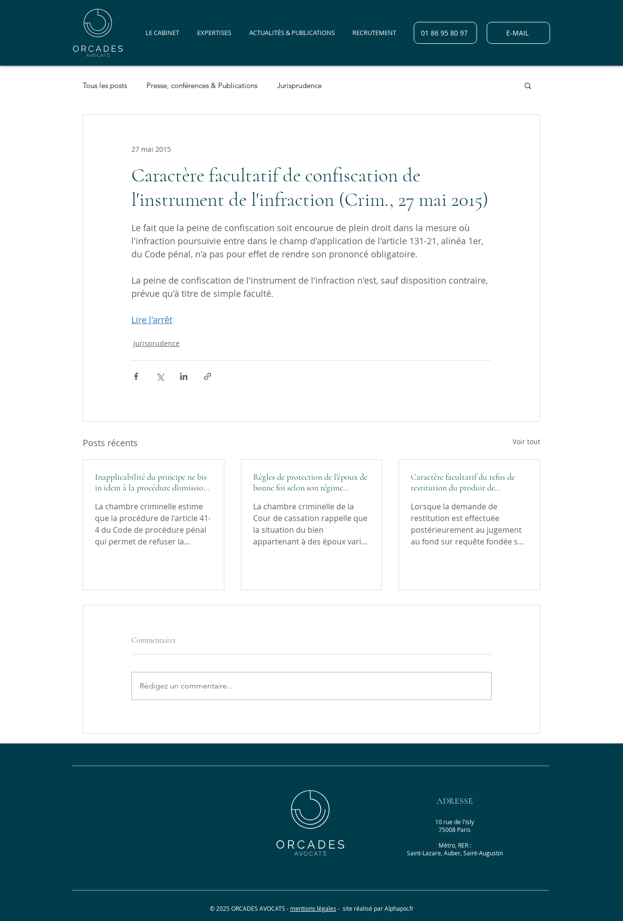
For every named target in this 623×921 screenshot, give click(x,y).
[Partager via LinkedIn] (183, 376)
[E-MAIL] (518, 33)
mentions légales (313, 908)
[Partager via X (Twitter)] (160, 376)
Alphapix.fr (399, 908)
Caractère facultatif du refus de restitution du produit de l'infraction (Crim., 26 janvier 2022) (463, 482)
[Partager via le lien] (207, 376)
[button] (527, 85)
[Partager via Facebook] (136, 376)
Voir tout (526, 441)
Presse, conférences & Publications (202, 85)
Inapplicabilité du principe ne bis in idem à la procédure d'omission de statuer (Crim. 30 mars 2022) (151, 482)
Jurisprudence (299, 85)
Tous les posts (105, 85)
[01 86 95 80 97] (445, 33)
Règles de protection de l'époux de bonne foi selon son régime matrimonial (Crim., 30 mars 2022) (310, 482)
